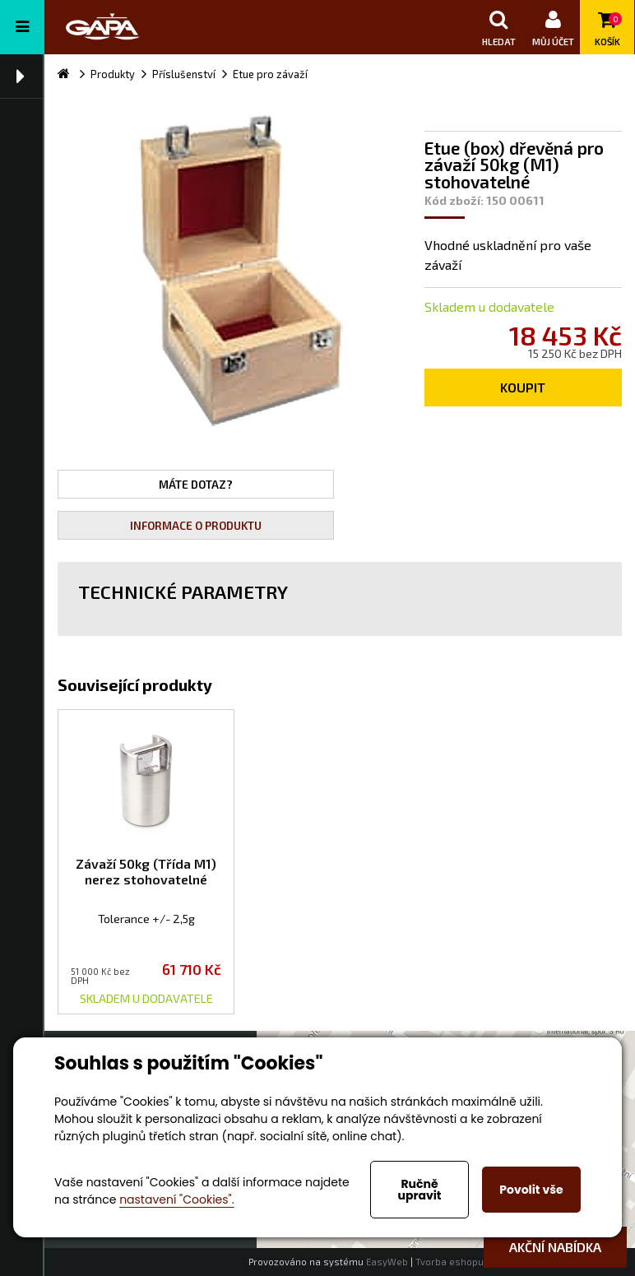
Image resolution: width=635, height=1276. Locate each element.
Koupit (522, 387)
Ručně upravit (419, 1190)
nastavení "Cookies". (176, 1199)
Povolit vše (531, 1189)
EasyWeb (387, 1261)
